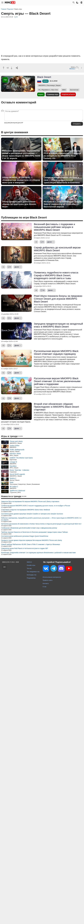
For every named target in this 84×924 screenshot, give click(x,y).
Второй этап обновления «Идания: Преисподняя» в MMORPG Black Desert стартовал (56, 407)
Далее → (50, 242)
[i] (6, 122)
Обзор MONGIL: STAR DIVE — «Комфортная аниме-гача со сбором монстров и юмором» (21, 180)
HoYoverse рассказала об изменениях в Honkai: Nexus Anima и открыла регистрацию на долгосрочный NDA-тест (41, 524)
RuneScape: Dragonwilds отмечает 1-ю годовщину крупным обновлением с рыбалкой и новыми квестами (38, 552)
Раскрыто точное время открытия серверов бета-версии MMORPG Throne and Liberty (31, 540)
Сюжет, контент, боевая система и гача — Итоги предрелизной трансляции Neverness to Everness (62, 180)
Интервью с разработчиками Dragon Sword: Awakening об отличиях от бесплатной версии (63, 204)
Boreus (72, 68)
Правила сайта (47, 580)
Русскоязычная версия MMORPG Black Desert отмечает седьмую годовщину (56, 352)
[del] (9, 122)
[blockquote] (14, 122)
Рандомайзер (31, 578)
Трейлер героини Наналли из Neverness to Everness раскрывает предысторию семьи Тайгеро (34, 532)
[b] (5, 122)
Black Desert (44, 77)
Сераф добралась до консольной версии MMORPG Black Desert (57, 249)
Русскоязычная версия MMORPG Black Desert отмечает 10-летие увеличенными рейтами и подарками (57, 381)
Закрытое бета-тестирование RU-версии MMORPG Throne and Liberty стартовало (30, 501)
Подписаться (68, 94)
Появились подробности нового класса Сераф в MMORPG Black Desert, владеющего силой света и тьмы (56, 275)
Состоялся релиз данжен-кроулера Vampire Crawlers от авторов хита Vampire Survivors (32, 514)
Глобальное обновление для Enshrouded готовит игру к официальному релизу (29, 528)
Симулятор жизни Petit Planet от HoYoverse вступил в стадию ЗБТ (24, 548)
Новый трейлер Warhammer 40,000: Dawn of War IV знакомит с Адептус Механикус (30, 544)
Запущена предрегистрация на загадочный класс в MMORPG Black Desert (58, 325)
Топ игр (29, 568)
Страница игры (52, 94)
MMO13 (29, 562)
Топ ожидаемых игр (33, 571)
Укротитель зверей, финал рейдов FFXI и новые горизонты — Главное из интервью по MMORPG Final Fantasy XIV (62, 154)
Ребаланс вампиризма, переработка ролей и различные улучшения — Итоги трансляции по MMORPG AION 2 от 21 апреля (21, 154)
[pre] (19, 122)
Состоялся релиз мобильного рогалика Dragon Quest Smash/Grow (24, 536)
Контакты (46, 583)
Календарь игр (31, 575)
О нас (44, 586)
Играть (41, 94)
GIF (22, 122)
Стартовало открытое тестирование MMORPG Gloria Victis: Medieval (25, 510)
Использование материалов (52, 577)
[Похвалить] (3, 67)
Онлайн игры (31, 565)
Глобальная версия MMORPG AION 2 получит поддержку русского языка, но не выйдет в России (35, 506)
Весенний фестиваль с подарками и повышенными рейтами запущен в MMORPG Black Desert (54, 227)
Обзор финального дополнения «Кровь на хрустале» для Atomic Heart (19, 204)
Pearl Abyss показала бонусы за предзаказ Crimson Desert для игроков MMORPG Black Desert (58, 299)
